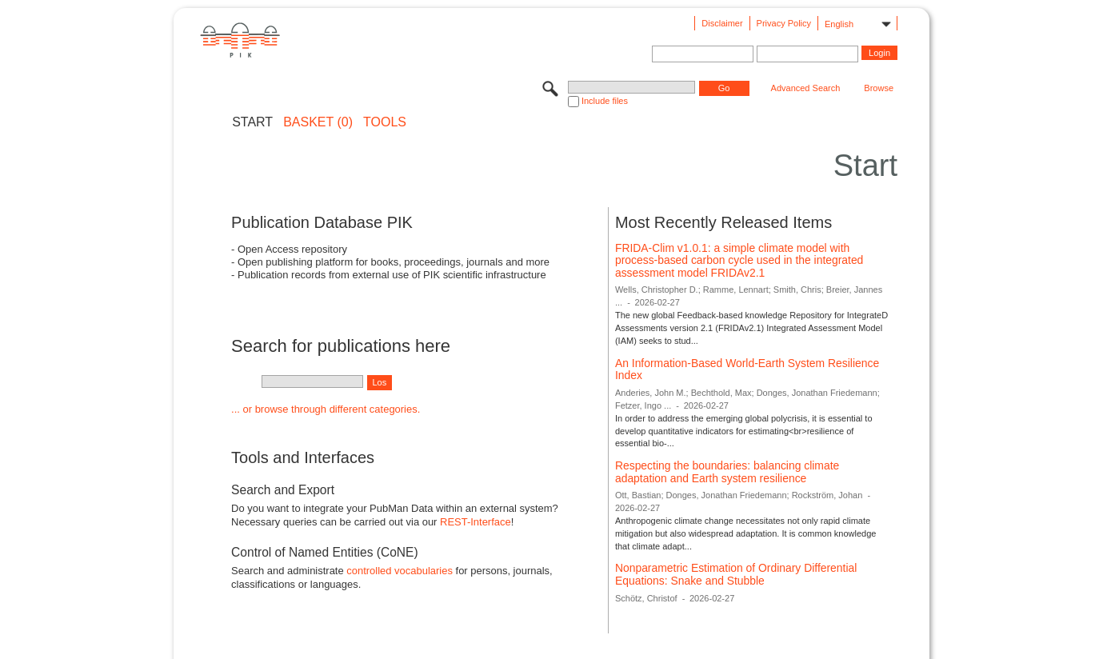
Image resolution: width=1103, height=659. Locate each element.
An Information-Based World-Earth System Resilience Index (747, 369)
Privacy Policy (784, 23)
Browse (878, 88)
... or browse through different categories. (325, 409)
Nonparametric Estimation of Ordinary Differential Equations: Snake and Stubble (736, 574)
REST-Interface (475, 522)
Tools (384, 122)
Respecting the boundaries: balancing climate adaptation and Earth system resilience (727, 472)
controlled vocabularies (399, 571)
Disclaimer (721, 23)
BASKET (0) (318, 122)
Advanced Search (806, 88)
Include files (604, 101)
